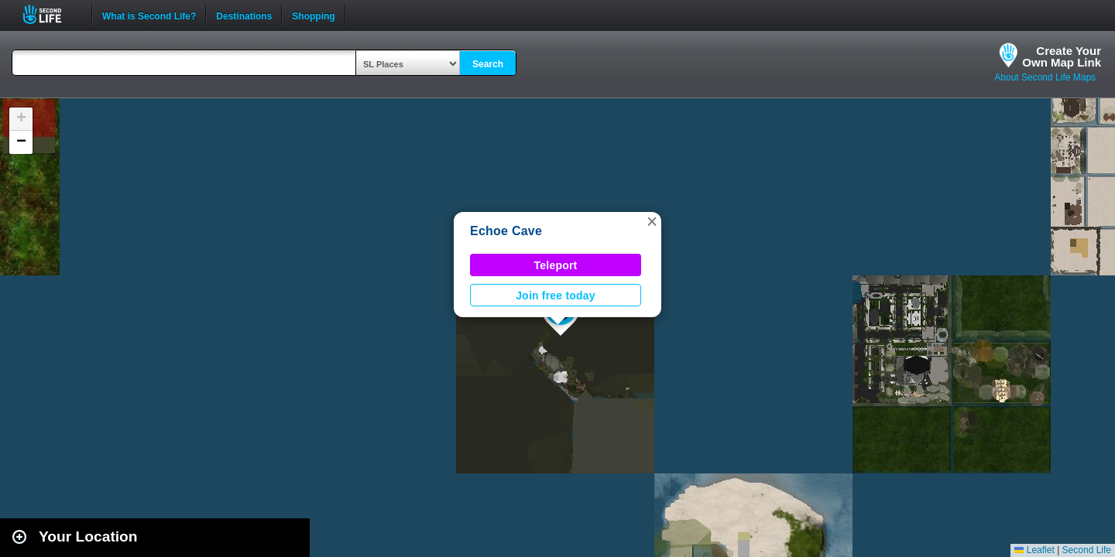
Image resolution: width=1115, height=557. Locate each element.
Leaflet (1034, 550)
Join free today (555, 295)
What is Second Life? (149, 15)
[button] (652, 221)
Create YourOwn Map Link (1061, 56)
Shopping (313, 15)
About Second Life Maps (1045, 77)
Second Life (51, 14)
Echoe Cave (506, 230)
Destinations (244, 15)
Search (487, 64)
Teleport (556, 265)
